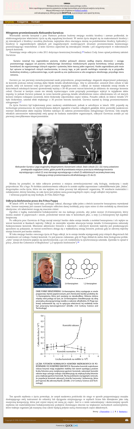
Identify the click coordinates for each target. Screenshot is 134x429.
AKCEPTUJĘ (68, 17)
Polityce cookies (81, 10)
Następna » (123, 411)
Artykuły (9, 21)
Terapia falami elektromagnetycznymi (28, 25)
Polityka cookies (88, 420)
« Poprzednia (104, 411)
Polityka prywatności (70, 420)
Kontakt (35, 21)
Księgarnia (22, 21)
